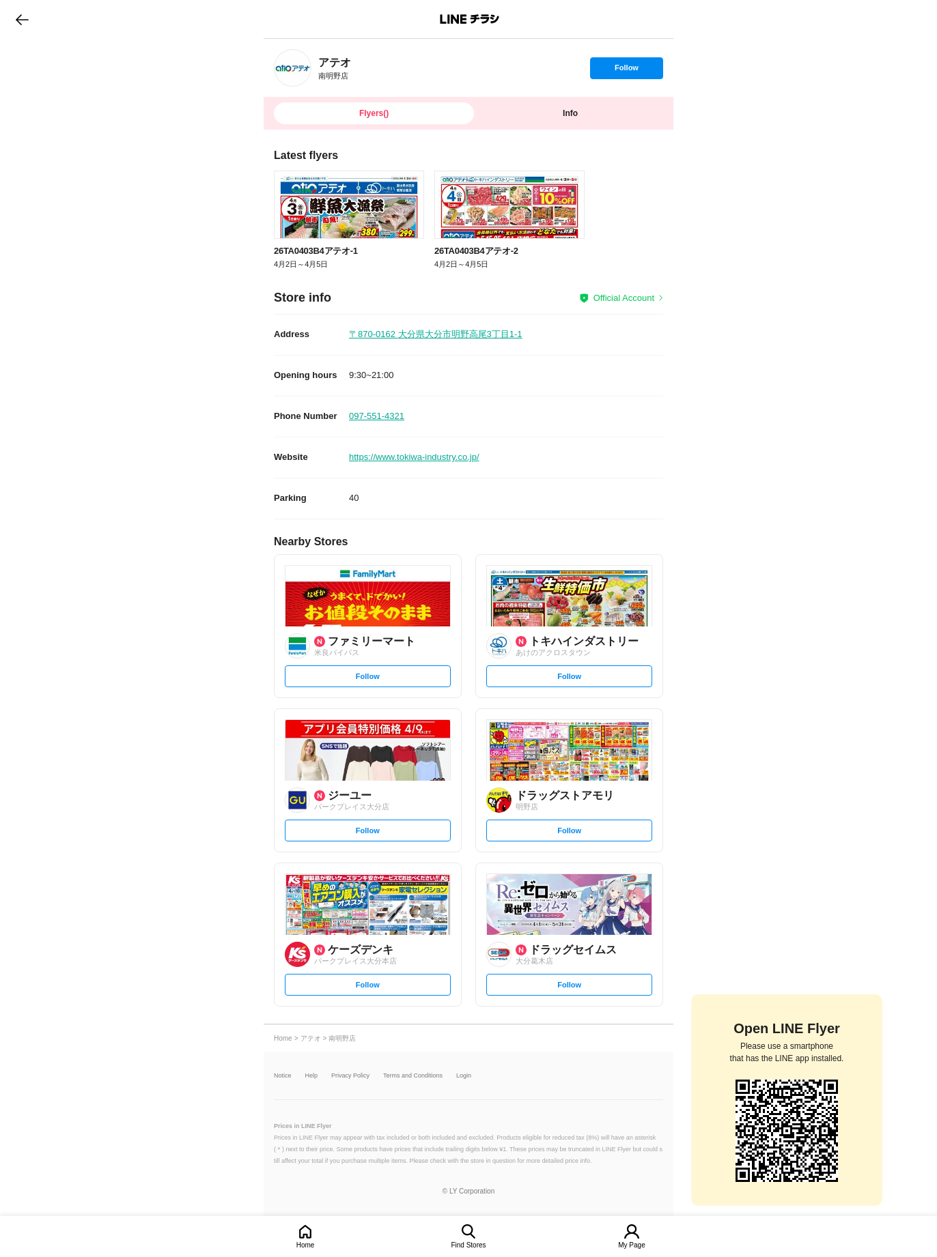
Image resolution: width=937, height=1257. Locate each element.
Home (305, 1245)
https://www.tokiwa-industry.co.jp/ (414, 457)
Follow (626, 71)
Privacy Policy (350, 1076)
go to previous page (22, 19)
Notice (283, 1076)
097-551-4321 (376, 416)
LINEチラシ (469, 19)
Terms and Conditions (413, 1076)
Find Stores (468, 1245)
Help (311, 1076)
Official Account (623, 298)
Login (463, 1076)
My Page (631, 1245)
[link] (292, 68)
